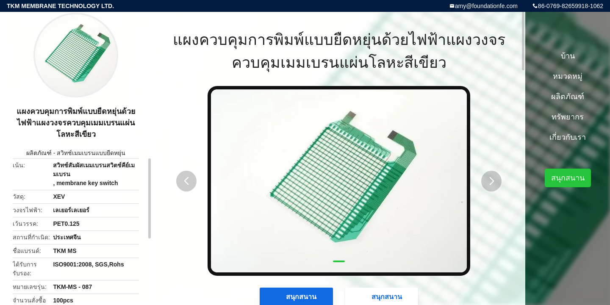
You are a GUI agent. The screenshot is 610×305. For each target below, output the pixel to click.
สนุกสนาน (568, 178)
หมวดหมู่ (567, 76)
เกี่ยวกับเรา (567, 137)
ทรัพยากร (568, 117)
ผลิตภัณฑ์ (39, 153)
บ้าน (568, 56)
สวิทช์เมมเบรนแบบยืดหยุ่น (91, 153)
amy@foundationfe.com (486, 6)
